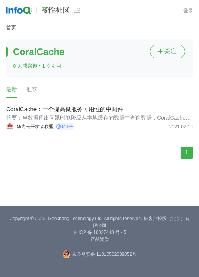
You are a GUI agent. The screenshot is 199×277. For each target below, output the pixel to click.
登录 (188, 10)
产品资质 (99, 239)
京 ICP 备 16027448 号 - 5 (100, 232)
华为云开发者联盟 (35, 126)
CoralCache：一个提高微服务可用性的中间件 (64, 109)
